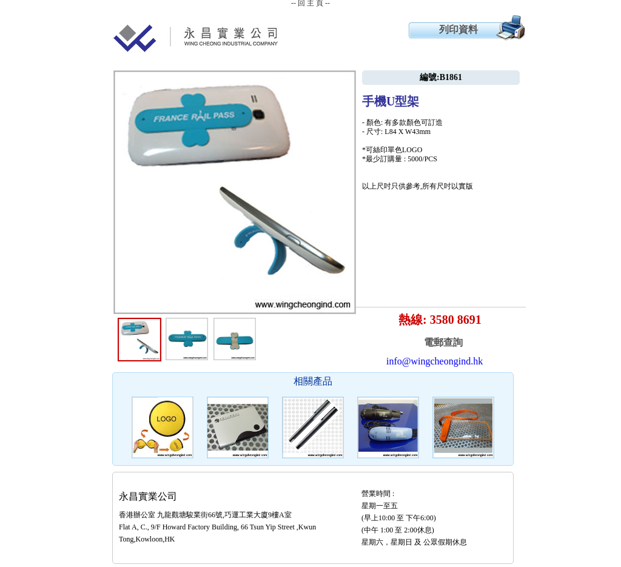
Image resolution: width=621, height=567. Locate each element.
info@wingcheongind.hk (434, 361)
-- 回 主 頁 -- (310, 3)
